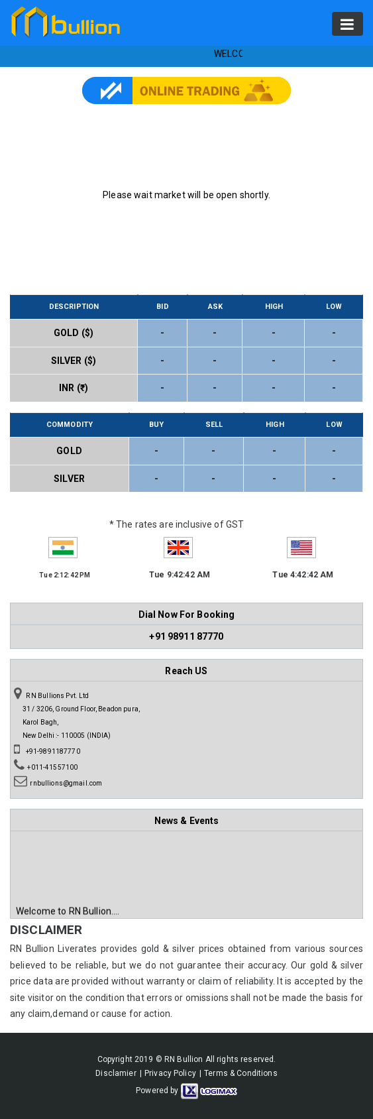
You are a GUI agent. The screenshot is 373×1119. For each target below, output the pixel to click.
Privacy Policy (170, 1073)
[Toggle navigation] (347, 24)
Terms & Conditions (241, 1073)
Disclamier (115, 1073)
